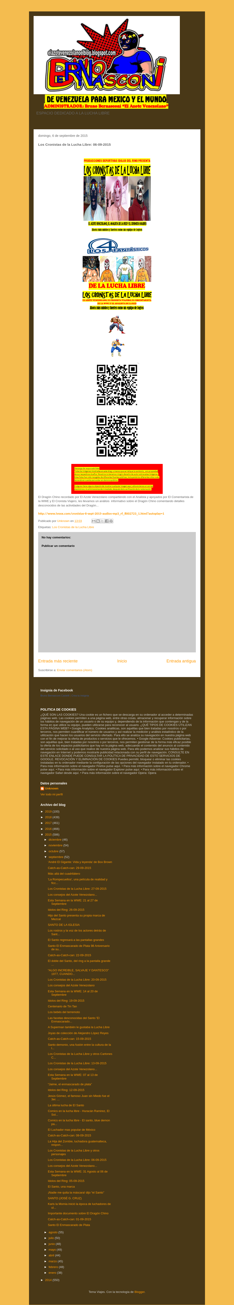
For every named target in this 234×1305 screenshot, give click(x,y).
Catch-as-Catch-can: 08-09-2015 (69, 1135)
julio (52, 1238)
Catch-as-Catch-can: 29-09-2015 (69, 868)
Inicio (122, 661)
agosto (53, 1232)
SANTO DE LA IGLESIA (64, 924)
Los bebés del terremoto (64, 1012)
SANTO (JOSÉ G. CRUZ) (65, 1198)
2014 (49, 1280)
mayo (53, 1249)
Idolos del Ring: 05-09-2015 (66, 1181)
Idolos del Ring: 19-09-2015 (66, 1000)
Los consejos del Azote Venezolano (71, 985)
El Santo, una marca (61, 1186)
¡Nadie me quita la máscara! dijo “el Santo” (76, 1192)
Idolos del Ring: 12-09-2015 (66, 1090)
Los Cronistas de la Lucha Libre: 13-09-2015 (77, 1063)
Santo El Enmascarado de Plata (69, 1225)
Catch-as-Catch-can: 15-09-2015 (69, 1038)
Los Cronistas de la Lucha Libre (73, 527)
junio (52, 1244)
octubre (54, 851)
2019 (49, 811)
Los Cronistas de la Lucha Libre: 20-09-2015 (77, 979)
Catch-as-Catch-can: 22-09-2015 (69, 955)
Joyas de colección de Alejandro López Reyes (78, 1033)
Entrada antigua (181, 661)
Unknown (51, 788)
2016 (49, 829)
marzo (53, 1261)
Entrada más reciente (58, 661)
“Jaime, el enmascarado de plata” (70, 1084)
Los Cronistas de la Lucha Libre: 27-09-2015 (77, 888)
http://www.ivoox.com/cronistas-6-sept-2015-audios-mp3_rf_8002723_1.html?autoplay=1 (101, 513)
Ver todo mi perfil (51, 794)
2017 (49, 823)
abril (52, 1255)
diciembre (55, 839)
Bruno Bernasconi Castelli (54, 695)
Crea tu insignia (80, 695)
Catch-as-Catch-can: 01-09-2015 (69, 1219)
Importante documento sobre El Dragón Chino (78, 1213)
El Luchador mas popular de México (71, 1129)
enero (53, 1272)
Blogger (139, 1292)
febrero (54, 1267)
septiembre (56, 857)
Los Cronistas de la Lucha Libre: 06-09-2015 (77, 1160)
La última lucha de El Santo (66, 1105)
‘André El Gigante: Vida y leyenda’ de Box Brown (80, 862)
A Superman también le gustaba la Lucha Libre (78, 1027)
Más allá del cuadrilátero (64, 873)
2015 (49, 834)
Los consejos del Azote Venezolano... (72, 894)
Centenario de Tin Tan (62, 1006)
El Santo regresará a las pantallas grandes (76, 940)
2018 (49, 817)
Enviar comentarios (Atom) (74, 670)
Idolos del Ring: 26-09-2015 (66, 909)
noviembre (56, 845)
